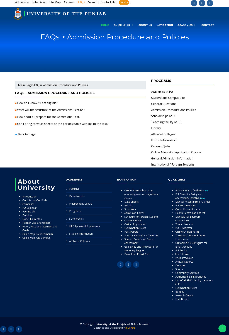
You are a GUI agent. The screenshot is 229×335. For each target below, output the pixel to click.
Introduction (29, 196)
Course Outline (133, 220)
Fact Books (29, 211)
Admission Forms (134, 213)
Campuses (28, 204)
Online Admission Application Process (176, 152)
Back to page (26, 134)
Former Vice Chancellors (36, 222)
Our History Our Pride (34, 200)
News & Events (184, 295)
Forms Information (164, 140)
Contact (207, 25)
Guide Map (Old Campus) (36, 237)
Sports (179, 269)
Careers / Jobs (160, 146)
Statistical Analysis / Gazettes (141, 235)
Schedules (130, 209)
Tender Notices (184, 224)
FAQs (37, 85)
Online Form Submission (141, 194)
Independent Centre (80, 203)
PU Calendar (29, 207)
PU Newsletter (183, 228)
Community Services (187, 273)
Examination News (135, 228)
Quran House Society (187, 209)
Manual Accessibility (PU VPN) (192, 201)
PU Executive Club (185, 205)
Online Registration (135, 224)
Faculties (74, 188)
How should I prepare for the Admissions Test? (48, 117)
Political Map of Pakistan (191, 190)
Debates (180, 265)
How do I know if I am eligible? (37, 103)
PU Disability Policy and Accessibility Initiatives (190, 196)
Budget (179, 291)
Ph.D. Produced (184, 258)
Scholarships (76, 218)
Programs (75, 211)
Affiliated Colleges (163, 134)
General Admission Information (172, 158)
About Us (145, 25)
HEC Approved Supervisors (84, 226)
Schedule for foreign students (141, 216)
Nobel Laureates (32, 219)
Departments (77, 196)
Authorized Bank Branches (190, 276)
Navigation (165, 25)
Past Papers (131, 231)
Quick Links (122, 25)
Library (156, 128)
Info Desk (38, 2)
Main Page (25, 85)
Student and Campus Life (168, 98)
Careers (69, 2)
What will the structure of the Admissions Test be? (51, 110)
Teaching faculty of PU (166, 122)
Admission (22, 2)
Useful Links (182, 254)
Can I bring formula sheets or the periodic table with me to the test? (62, 124)
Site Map (55, 2)
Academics (185, 25)
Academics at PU (162, 92)
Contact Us (108, 2)
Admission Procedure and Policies (173, 110)
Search (92, 2)
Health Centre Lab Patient (190, 213)
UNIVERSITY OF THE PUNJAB (66, 13)
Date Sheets (131, 201)
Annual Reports (184, 261)
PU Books (181, 250)
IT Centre (130, 327)
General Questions (163, 104)
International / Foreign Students (172, 164)
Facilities (27, 215)
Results (128, 205)
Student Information (81, 233)
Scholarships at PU (163, 116)
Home (105, 25)
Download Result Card (137, 254)
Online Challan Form (187, 231)
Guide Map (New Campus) (37, 234)
